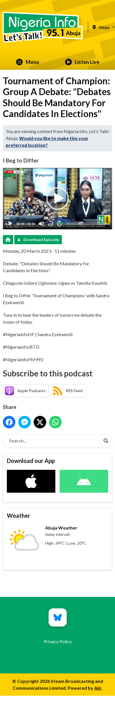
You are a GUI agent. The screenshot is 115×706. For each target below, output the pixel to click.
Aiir (97, 688)
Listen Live (82, 62)
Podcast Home (8, 239)
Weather (18, 515)
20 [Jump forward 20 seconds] (59, 223)
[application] (57, 198)
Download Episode (41, 239)
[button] (57, 198)
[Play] (10, 223)
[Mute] (41, 223)
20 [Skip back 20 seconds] (50, 223)
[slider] (86, 223)
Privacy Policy (58, 641)
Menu (27, 62)
